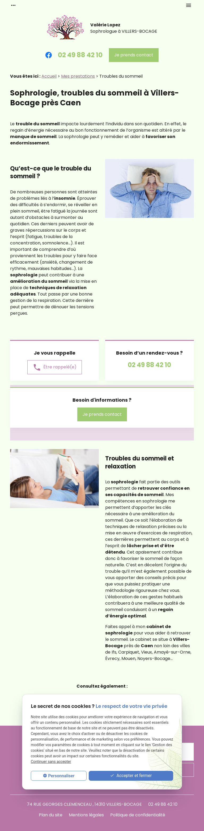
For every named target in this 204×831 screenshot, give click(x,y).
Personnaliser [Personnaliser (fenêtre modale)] (61, 775)
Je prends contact (133, 55)
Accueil (49, 76)
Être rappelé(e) (54, 367)
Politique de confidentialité (137, 815)
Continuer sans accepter (51, 761)
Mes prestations (78, 76)
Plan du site (50, 815)
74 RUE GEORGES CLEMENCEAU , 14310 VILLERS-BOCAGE (84, 804)
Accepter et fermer (131, 776)
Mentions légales (86, 815)
